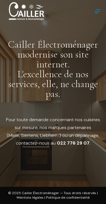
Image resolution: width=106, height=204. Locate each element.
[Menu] (97, 11)
